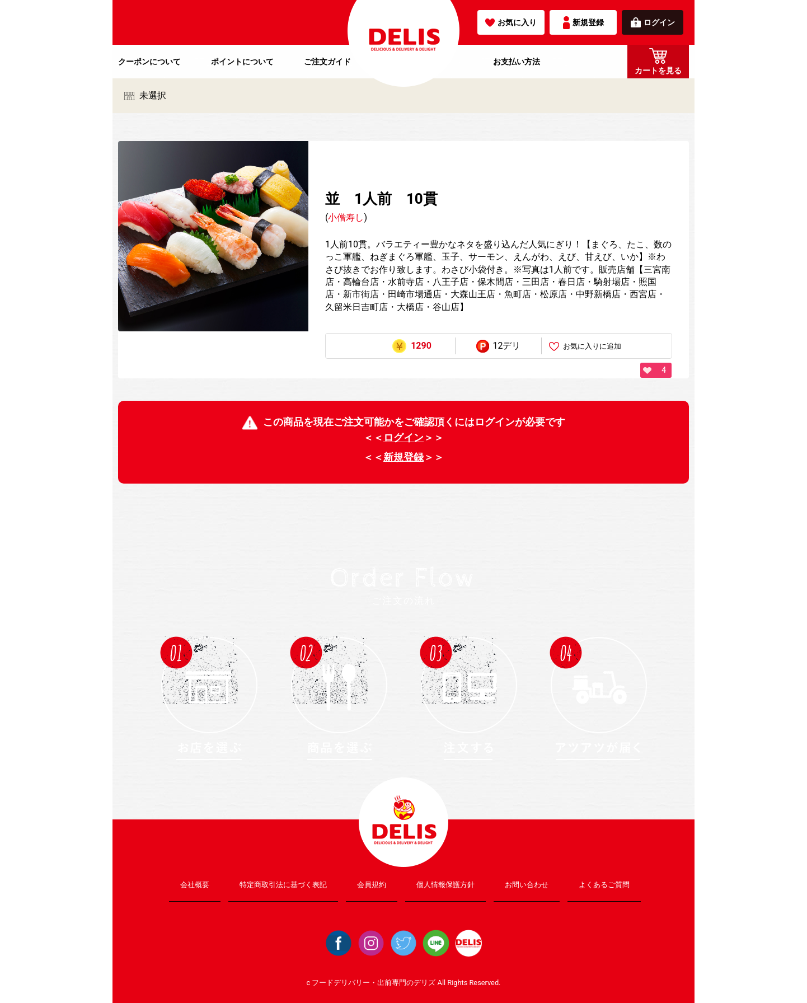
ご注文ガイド (327, 61)
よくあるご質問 (604, 884)
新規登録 (583, 22)
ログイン (653, 22)
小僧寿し (346, 217)
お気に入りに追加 (585, 346)
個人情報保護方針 (445, 884)
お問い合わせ (526, 884)
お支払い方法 (516, 61)
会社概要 (194, 884)
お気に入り (511, 22)
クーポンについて (149, 61)
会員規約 (371, 884)
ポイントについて (242, 61)
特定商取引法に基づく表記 (283, 884)
